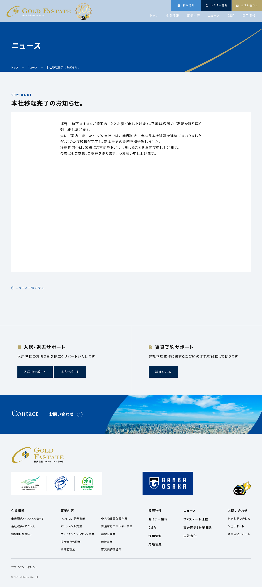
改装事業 (107, 541)
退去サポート (69, 372)
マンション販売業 (71, 526)
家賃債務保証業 (111, 549)
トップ (154, 15)
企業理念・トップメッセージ (28, 518)
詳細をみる (163, 372)
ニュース (214, 15)
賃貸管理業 (68, 549)
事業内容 (193, 15)
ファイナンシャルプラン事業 (78, 534)
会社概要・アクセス (23, 526)
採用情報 (248, 15)
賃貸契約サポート (239, 534)
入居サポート (236, 526)
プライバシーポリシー (24, 567)
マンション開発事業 (73, 518)
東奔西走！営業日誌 (197, 527)
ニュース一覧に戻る (30, 287)
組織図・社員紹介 (22, 534)
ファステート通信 (195, 519)
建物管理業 (108, 534)
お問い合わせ (61, 414)
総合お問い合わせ (239, 518)
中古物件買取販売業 (114, 518)
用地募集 (155, 544)
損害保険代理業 (71, 541)
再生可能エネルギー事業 (117, 526)
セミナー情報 (158, 519)
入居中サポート (35, 372)
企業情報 (172, 15)
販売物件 (155, 510)
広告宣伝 (190, 536)
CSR (231, 15)
